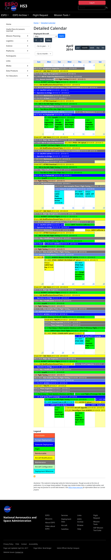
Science (17, 46)
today (48, 40)
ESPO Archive (20, 15)
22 (63, 284)
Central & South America (68, 189)
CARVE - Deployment (98, 405)
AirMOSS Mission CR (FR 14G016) (53, 112)
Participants (11, 56)
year (78, 48)
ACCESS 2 (57, 244)
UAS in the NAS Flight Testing (49, 104)
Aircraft (64, 525)
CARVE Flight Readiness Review (58, 197)
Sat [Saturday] (100, 62)
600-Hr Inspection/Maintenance (53, 76)
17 (83, 208)
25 (94, 284)
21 (53, 284)
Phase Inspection (57, 322)
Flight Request (40, 15)
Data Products (17, 71)
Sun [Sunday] (38, 62)
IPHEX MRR (79, 341)
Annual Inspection (87, 364)
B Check (47, 98)
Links (8, 61)
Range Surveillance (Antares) (79, 274)
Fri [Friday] (90, 62)
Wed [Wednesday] (69, 62)
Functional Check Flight (59, 413)
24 (83, 284)
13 (42, 208)
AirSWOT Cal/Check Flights (50, 82)
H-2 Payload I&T (48, 115)
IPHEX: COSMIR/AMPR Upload (63, 333)
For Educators (17, 76)
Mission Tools (61, 15)
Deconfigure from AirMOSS (82, 410)
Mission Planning (17, 36)
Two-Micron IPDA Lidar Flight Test (52, 109)
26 (104, 284)
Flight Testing (64, 79)
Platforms (17, 51)
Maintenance (48, 96)
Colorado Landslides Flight (58, 124)
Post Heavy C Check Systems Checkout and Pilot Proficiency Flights (73, 328)
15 (63, 208)
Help (79, 529)
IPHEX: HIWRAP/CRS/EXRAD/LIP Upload (66, 260)
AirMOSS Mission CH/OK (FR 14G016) (65, 257)
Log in (92, 3)
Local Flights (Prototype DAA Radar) (94, 394)
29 (63, 352)
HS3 (23, 6)
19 (104, 208)
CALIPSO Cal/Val (45, 90)
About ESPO (50, 522)
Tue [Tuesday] (59, 62)
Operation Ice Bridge (44, 93)
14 (53, 208)
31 (53, 65)
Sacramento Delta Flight (69, 123)
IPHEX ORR (79, 194)
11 (94, 134)
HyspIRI (55, 117)
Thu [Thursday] (79, 62)
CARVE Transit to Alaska (58, 405)
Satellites (65, 529)
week (92, 48)
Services (64, 515)
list (103, 48)
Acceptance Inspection (51, 68)
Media (17, 66)
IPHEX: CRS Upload (79, 143)
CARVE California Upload (100, 230)
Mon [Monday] (49, 62)
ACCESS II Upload (85, 402)
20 (42, 284)
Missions (48, 519)
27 (42, 352)
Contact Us (19, 552)
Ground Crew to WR (59, 402)
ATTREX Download (50, 101)
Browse (80, 525)
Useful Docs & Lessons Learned (15, 30)
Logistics (17, 41)
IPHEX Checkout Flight (88, 343)
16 (73, 208)
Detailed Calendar (48, 23)
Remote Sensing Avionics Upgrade (52, 79)
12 (104, 134)
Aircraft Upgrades (81, 408)
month (84, 48)
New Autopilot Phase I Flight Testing (77, 186)
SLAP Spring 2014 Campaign (91, 336)
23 (73, 284)
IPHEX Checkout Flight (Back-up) (79, 418)
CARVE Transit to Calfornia (80, 225)
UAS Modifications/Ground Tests (51, 85)
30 (42, 65)
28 (53, 352)
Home (8, 24)
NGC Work (47, 71)
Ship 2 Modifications (46, 106)
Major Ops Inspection (51, 74)
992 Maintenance (88, 112)
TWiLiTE (57, 320)
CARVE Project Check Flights (60, 331)
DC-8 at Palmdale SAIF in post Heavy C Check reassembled (59, 87)
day (97, 48)
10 (83, 134)
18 (94, 208)
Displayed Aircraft (41, 33)
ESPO (4, 15)
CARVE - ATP (89, 194)
